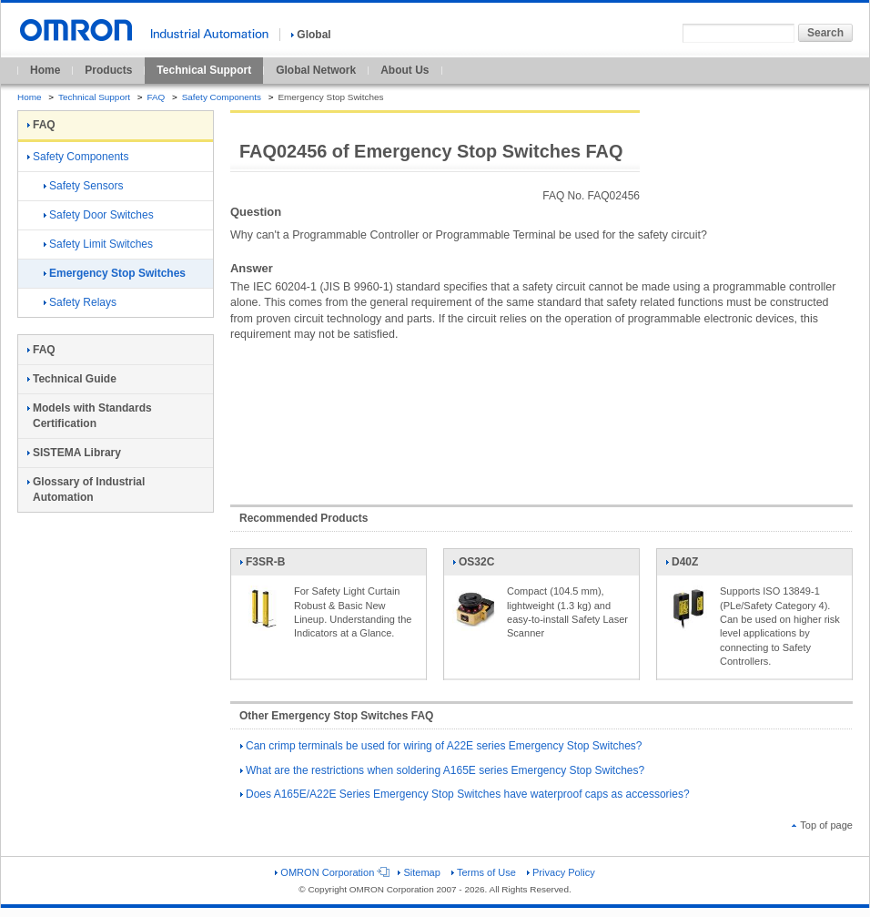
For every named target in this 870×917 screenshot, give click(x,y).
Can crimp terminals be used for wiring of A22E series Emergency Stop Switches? (441, 745)
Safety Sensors (83, 185)
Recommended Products (303, 518)
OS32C (475, 565)
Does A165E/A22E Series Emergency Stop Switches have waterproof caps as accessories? (465, 794)
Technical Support (204, 70)
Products (108, 70)
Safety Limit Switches (98, 244)
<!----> (541, 414)
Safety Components (221, 97)
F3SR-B (262, 565)
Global (310, 34)
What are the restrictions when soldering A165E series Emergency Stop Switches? (442, 770)
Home (45, 70)
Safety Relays (80, 302)
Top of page (822, 825)
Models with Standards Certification (89, 416)
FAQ (156, 97)
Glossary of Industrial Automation (86, 489)
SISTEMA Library (74, 452)
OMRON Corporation (331, 872)
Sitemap (419, 872)
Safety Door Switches (99, 215)
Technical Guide (71, 378)
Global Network (316, 70)
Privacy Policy (561, 872)
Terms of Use (483, 872)
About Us (404, 70)
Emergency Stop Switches (115, 273)
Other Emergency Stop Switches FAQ (336, 715)
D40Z (688, 565)
